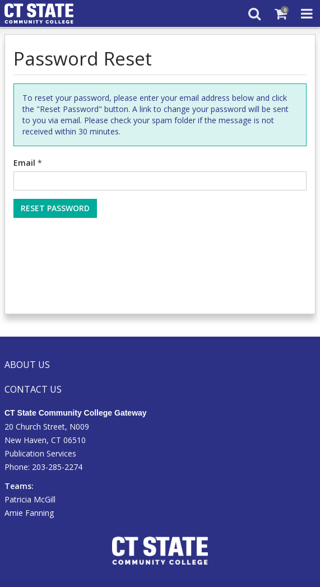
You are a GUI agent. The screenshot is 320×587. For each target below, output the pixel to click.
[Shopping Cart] (280, 13)
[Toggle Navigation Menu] (307, 13)
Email (24, 162)
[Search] (254, 13)
